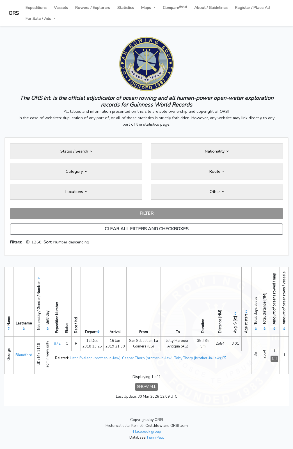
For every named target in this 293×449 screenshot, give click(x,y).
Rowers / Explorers (92, 7)
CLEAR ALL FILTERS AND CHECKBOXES (147, 229)
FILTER (146, 213)
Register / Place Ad (252, 7)
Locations (76, 191)
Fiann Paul (155, 437)
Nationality (217, 151)
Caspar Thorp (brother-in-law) (147, 358)
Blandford (23, 355)
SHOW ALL (146, 386)
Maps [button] (146, 7)
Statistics (125, 7)
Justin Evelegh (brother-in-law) (95, 358)
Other (217, 191)
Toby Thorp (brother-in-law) (197, 358)
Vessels (61, 7)
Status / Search (76, 151)
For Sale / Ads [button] (39, 18)
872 (57, 343)
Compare (175, 7)
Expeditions (36, 7)
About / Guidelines (211, 7)
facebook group (146, 431)
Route (217, 171)
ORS (14, 13)
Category (76, 171)
